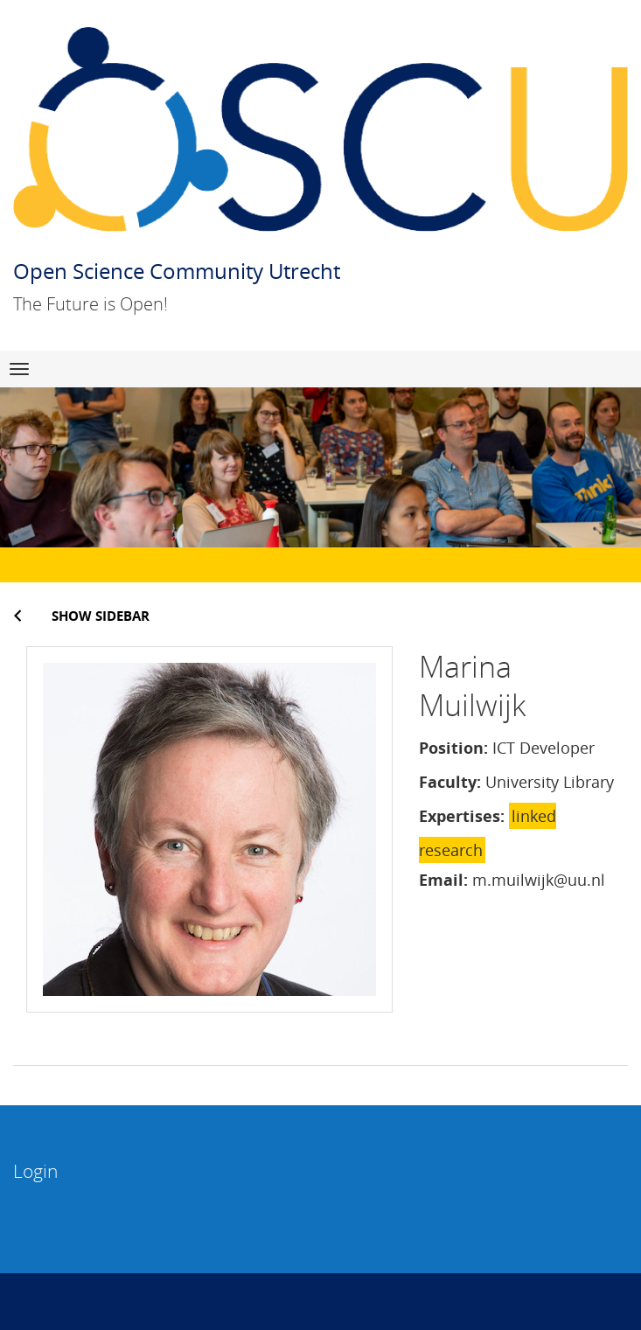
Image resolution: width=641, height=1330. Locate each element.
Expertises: (462, 815)
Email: (443, 879)
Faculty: (450, 781)
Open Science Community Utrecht (176, 270)
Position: (453, 747)
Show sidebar (101, 615)
